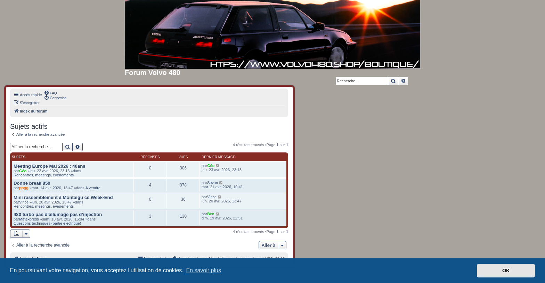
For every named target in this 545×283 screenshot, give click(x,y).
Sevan (212, 183)
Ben (210, 214)
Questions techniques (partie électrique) (47, 223)
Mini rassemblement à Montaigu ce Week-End (63, 197)
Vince (24, 202)
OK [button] (506, 270)
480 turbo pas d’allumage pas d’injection (58, 214)
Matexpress (29, 219)
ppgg (24, 188)
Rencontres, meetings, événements (44, 175)
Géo (22, 171)
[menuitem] (50, 92)
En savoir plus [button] (203, 270)
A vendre (93, 188)
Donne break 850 (32, 183)
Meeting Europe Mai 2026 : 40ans (50, 166)
